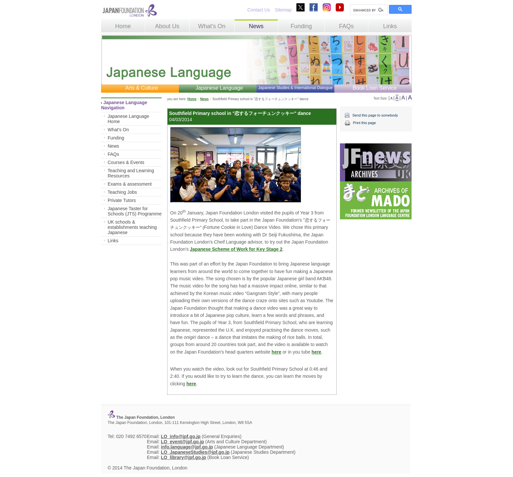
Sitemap (283, 9)
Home (123, 26)
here (276, 352)
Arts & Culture (141, 88)
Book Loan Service (375, 88)
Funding (301, 26)
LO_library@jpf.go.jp (183, 457)
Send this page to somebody (375, 115)
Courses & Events (126, 162)
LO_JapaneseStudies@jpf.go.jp (195, 452)
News (256, 26)
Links (390, 26)
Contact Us (258, 9)
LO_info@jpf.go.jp (181, 436)
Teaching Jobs (122, 192)
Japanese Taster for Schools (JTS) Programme (135, 211)
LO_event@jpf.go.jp (182, 441)
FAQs (346, 26)
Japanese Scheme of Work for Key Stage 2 (236, 249)
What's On (211, 26)
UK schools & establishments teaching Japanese (132, 227)
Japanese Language (219, 88)
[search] (368, 10)
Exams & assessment (130, 184)
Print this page (364, 123)
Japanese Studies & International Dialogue (295, 87)
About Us (167, 26)
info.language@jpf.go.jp (187, 446)
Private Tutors (122, 200)
